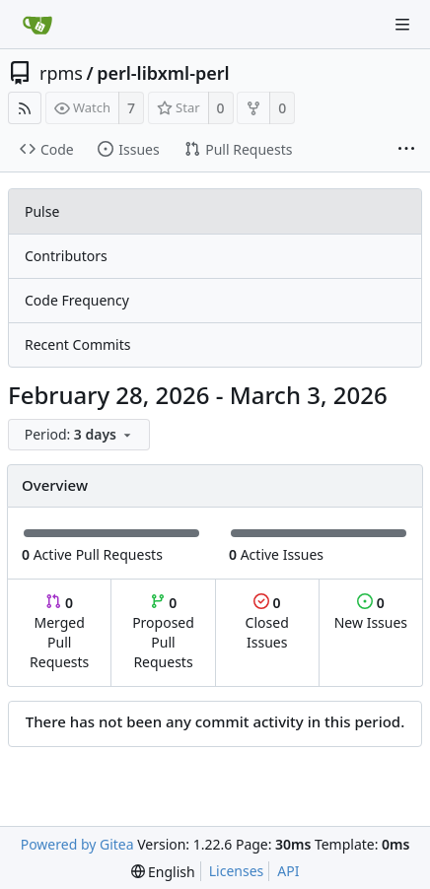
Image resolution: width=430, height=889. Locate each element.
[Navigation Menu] (402, 24)
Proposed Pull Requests (163, 632)
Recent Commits (77, 344)
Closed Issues (267, 622)
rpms (61, 73)
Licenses (236, 870)
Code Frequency (77, 300)
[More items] (406, 149)
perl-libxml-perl (163, 73)
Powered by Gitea (77, 844)
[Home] (37, 24)
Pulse (42, 211)
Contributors (66, 255)
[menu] (81, 435)
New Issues (370, 612)
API (288, 870)
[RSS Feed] (24, 108)
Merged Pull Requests (59, 632)
